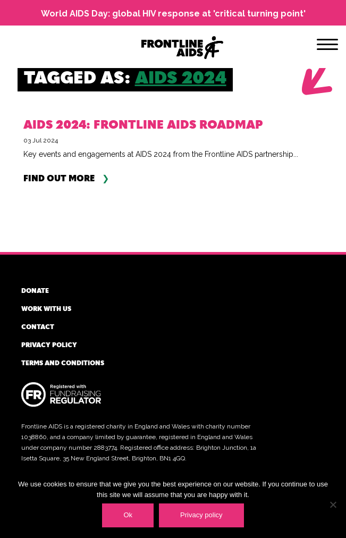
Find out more (59, 178)
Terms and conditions (62, 362)
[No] (332, 504)
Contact (37, 326)
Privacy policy (49, 344)
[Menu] (327, 46)
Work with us (46, 308)
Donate (35, 290)
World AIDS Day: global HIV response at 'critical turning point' (173, 14)
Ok (127, 515)
